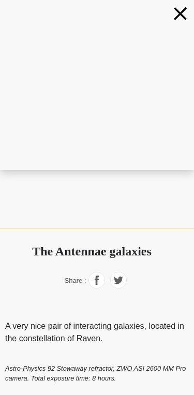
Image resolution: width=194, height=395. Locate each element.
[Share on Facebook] (96, 285)
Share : (75, 280)
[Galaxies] (180, 14)
